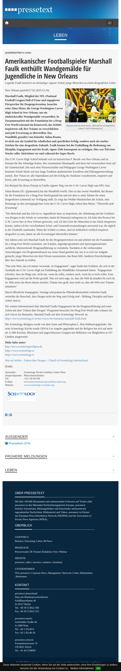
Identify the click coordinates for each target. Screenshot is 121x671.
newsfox (37, 562)
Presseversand (21, 551)
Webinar (63, 551)
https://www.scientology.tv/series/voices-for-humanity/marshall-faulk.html (45, 318)
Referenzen (21, 576)
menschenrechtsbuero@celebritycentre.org (45, 381)
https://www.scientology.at (19, 350)
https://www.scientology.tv (19, 354)
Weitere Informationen (82, 668)
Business (19, 541)
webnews (46, 562)
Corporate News (39, 573)
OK (98, 668)
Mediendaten (86, 573)
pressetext (19, 562)
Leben (39, 541)
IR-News (48, 541)
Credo (76, 573)
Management (54, 573)
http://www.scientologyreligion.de (23, 346)
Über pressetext (22, 573)
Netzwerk (66, 573)
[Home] (7, 23)
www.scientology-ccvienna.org (39, 385)
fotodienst (57, 562)
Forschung (30, 541)
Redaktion (47, 551)
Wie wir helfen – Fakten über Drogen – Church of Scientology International (46, 360)
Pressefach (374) (17, 443)
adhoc (29, 562)
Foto (55, 551)
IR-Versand (35, 551)
